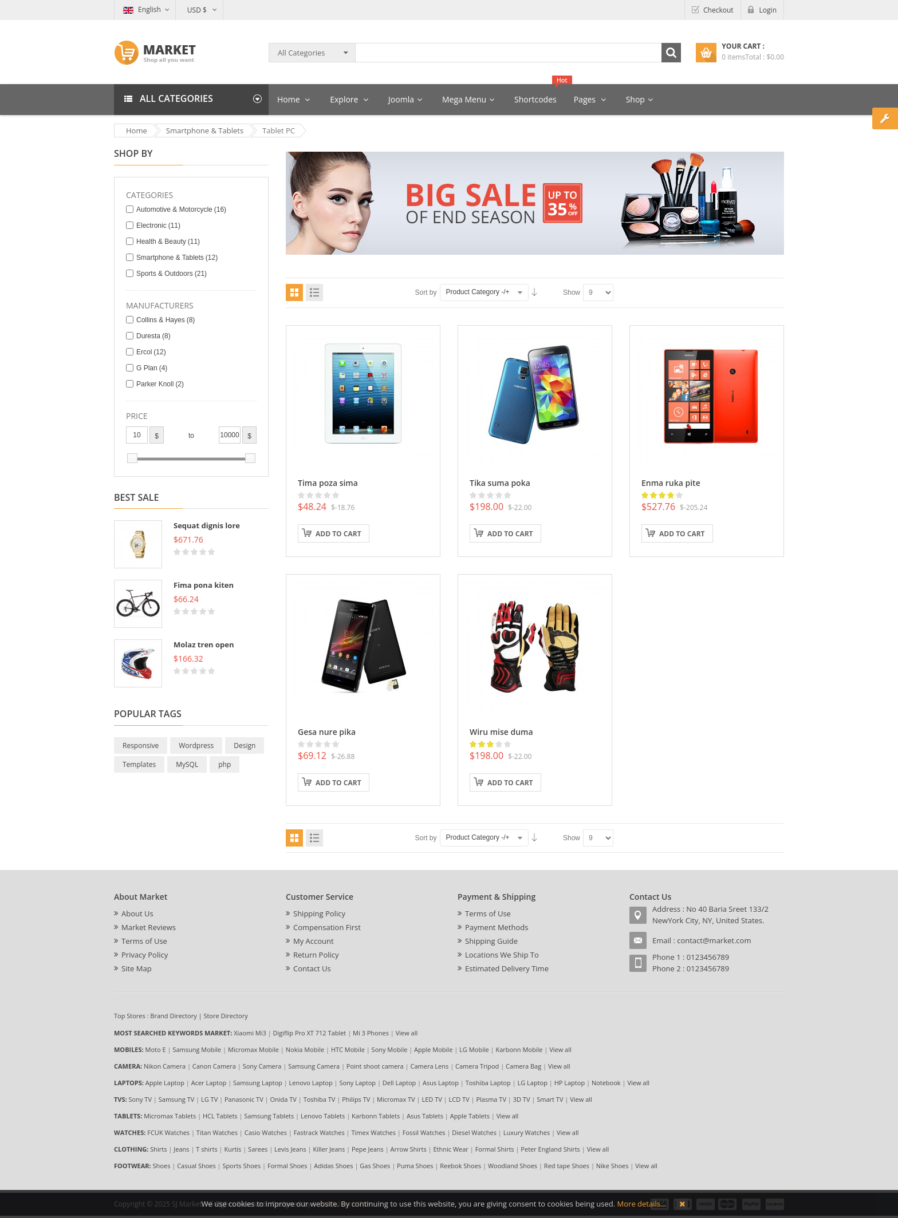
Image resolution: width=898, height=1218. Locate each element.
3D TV (521, 1099)
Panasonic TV (243, 1099)
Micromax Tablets (170, 1116)
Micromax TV (396, 1099)
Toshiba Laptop (488, 1082)
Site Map (136, 968)
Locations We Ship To (502, 955)
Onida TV (283, 1099)
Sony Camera (262, 1066)
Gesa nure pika (327, 731)
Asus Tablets (425, 1116)
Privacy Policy (144, 955)
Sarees (257, 1149)
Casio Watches (266, 1132)
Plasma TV (491, 1099)
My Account (313, 941)
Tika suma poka (500, 482)
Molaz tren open (204, 644)
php (224, 764)
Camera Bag (523, 1066)
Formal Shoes (287, 1165)
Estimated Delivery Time (507, 968)
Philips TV (356, 1099)
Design (244, 745)
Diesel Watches (474, 1132)
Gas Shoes (375, 1165)
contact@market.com (714, 940)
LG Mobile (474, 1049)
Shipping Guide (491, 941)
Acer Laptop (209, 1082)
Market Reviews (148, 927)
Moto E (155, 1049)
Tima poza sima (328, 482)
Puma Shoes (415, 1165)
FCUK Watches (168, 1132)
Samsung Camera (314, 1066)
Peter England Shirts (550, 1149)
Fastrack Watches (319, 1132)
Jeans (181, 1149)
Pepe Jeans (368, 1149)
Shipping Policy (319, 913)
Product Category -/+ (478, 292)
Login (768, 10)
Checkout (718, 10)
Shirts (158, 1149)
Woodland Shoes (512, 1165)
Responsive (141, 745)
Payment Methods (496, 927)
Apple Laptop (164, 1082)
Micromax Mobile (253, 1049)
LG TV (209, 1099)
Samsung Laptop (257, 1082)
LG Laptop (532, 1082)
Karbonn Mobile (518, 1049)
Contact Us (312, 968)
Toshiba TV (320, 1099)
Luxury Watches (526, 1132)
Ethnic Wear (451, 1149)
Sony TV (140, 1099)
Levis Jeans (290, 1149)
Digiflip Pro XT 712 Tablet (309, 1033)
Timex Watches (374, 1132)
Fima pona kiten (204, 585)
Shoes (162, 1165)
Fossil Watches (424, 1132)
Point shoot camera (375, 1066)
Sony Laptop (357, 1082)
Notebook (606, 1082)
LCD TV (459, 1099)
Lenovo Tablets (323, 1116)
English (142, 9)
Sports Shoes (242, 1165)
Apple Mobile (433, 1049)
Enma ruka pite (670, 482)
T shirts (206, 1149)
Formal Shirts (494, 1149)
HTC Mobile (348, 1049)
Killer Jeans (329, 1149)
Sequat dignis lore (207, 525)
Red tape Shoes (566, 1165)
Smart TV (550, 1099)
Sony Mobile (390, 1049)
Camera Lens (430, 1066)
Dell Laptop (399, 1082)
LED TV (432, 1099)
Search (671, 52)
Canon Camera (214, 1066)
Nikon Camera (165, 1066)
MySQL (187, 764)
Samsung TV (177, 1099)
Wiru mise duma (501, 731)
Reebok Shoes (460, 1165)
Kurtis (232, 1149)
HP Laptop (569, 1082)
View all (407, 1033)
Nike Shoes (612, 1165)
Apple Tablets (470, 1116)
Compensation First (327, 927)
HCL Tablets (220, 1116)
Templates (139, 764)
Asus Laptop (441, 1082)
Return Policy (316, 955)
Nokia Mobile (305, 1049)
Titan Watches (217, 1132)
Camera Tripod (477, 1066)
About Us (137, 913)
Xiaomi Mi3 (250, 1033)
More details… (641, 1204)
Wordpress (196, 745)
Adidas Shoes (333, 1165)
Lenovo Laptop (311, 1082)
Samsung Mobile (196, 1049)
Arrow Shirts (409, 1149)
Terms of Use (144, 941)
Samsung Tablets (269, 1116)
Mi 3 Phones (371, 1033)
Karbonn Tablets (376, 1116)
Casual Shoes (196, 1165)
